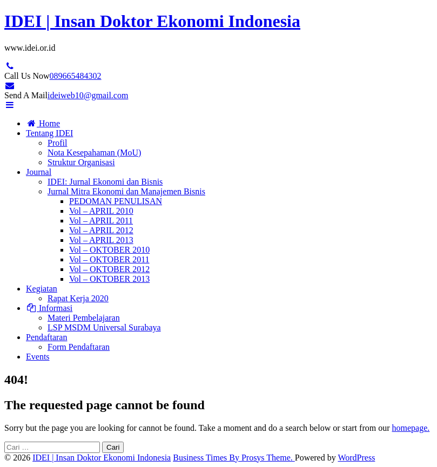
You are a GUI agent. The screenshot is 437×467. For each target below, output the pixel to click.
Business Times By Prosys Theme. (234, 457)
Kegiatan (41, 288)
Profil (57, 142)
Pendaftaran (46, 337)
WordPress (356, 457)
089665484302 (76, 75)
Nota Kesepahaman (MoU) (94, 152)
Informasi (49, 308)
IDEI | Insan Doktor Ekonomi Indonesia (152, 21)
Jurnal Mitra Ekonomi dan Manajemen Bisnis (126, 191)
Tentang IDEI (49, 133)
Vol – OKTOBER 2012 (109, 269)
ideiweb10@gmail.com (88, 95)
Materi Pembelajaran (84, 317)
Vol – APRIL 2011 (101, 220)
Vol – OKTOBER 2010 (109, 249)
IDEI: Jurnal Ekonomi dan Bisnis (105, 181)
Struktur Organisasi (81, 162)
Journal (38, 172)
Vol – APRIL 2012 (101, 230)
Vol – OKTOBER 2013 (109, 278)
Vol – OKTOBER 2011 (109, 259)
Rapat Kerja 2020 (78, 298)
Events (38, 356)
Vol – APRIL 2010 (101, 210)
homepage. (410, 427)
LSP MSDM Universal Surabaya (104, 327)
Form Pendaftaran (79, 346)
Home (43, 123)
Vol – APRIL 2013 (101, 240)
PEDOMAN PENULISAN (115, 201)
